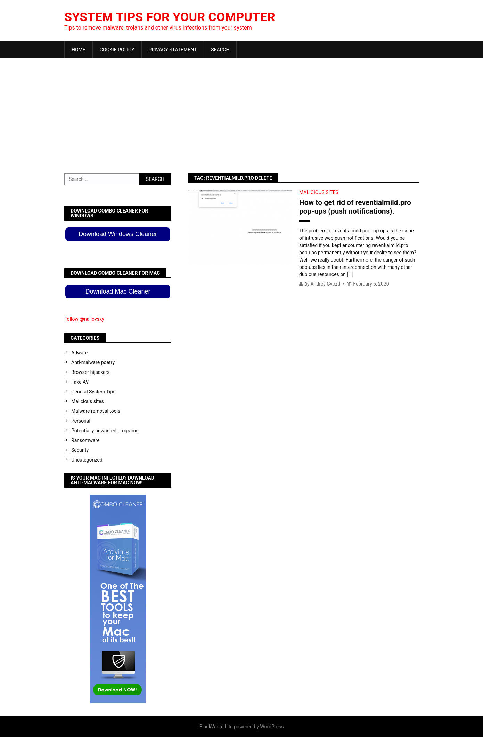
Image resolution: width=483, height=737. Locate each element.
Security (80, 450)
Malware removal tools (95, 411)
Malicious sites (318, 192)
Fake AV (80, 382)
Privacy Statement (173, 50)
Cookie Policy (117, 50)
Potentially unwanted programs (105, 430)
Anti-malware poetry (93, 362)
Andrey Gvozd (325, 284)
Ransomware (85, 440)
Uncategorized (87, 460)
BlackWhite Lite (216, 726)
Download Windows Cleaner (118, 234)
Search (220, 50)
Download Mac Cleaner (117, 291)
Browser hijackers (90, 372)
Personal (80, 421)
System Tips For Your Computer (169, 17)
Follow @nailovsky (84, 319)
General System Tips (93, 391)
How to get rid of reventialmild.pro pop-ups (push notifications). (355, 206)
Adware (79, 352)
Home (78, 50)
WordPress (272, 726)
